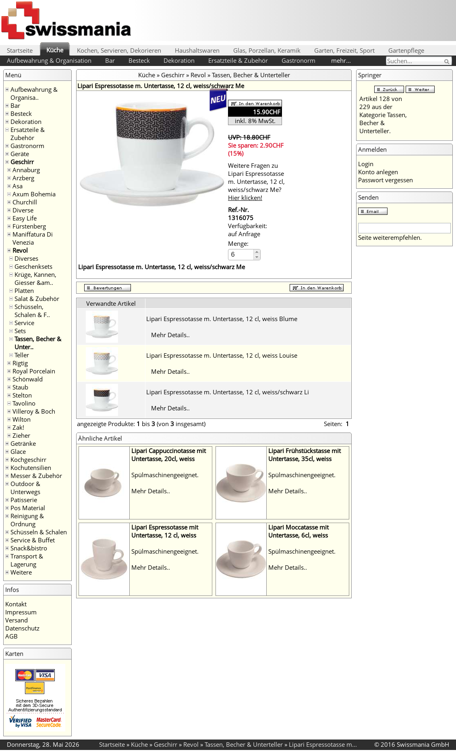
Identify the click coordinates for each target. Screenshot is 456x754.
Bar (110, 60)
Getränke (23, 443)
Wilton (21, 419)
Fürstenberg (29, 226)
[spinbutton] (241, 254)
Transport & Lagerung (26, 560)
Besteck (139, 60)
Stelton (22, 395)
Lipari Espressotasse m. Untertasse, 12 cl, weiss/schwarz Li (227, 392)
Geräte (19, 154)
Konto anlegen (378, 172)
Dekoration (179, 60)
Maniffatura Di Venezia (32, 238)
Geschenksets (33, 266)
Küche (54, 50)
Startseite (20, 50)
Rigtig (20, 363)
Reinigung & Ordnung (27, 520)
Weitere (21, 572)
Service (24, 323)
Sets (20, 331)
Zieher (21, 435)
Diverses (26, 258)
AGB (11, 636)
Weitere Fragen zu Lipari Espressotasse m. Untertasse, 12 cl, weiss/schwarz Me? (256, 181)
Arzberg (23, 178)
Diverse (22, 210)
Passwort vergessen (385, 180)
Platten (24, 290)
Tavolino (23, 403)
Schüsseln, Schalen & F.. (32, 311)
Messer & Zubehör (36, 476)
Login (365, 164)
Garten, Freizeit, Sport (344, 50)
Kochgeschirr (28, 459)
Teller (22, 355)
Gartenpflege (406, 50)
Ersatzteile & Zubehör (238, 60)
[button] (256, 252)
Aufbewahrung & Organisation (49, 60)
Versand (16, 620)
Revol (20, 250)
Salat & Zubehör (37, 299)
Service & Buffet (32, 540)
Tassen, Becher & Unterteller (251, 75)
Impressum (21, 612)
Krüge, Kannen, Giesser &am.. (35, 278)
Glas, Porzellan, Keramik (267, 50)
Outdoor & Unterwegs (25, 488)
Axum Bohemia (34, 194)
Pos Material (27, 508)
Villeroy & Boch (33, 411)
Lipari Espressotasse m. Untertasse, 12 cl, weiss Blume (221, 319)
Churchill (24, 202)
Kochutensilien (30, 468)
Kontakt (16, 604)
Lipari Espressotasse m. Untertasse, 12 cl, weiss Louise (221, 355)
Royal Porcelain (33, 371)
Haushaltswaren (197, 50)
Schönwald (27, 379)
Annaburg (26, 170)
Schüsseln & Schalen (38, 532)
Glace (18, 451)
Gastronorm (298, 60)
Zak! (18, 427)
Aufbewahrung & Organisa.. (34, 93)
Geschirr (22, 162)
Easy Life (24, 218)
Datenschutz (22, 628)
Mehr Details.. (170, 335)
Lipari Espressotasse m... (323, 744)
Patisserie (23, 500)
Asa (17, 186)
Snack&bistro (28, 548)
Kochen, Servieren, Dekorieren (119, 50)
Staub (20, 387)
